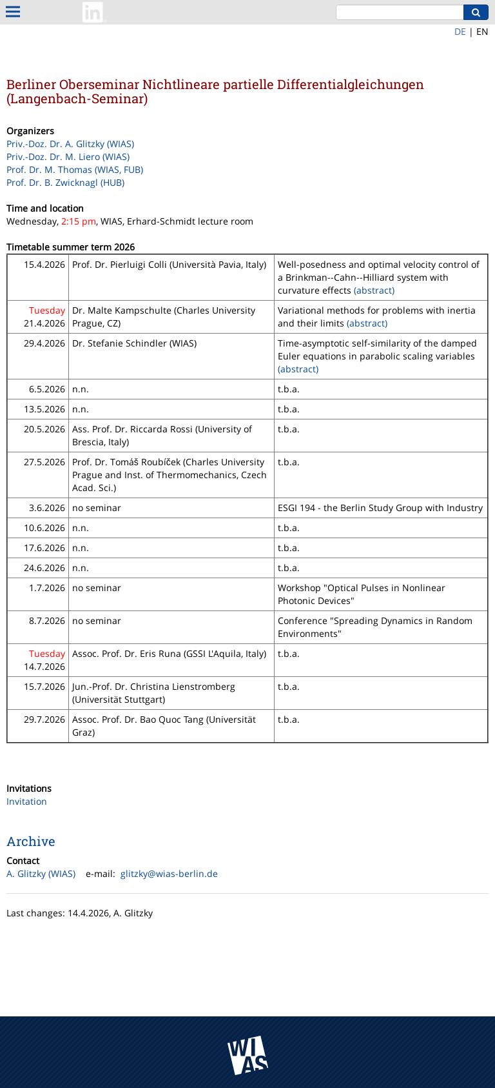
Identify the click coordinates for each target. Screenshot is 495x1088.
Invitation (26, 801)
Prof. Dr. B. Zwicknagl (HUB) (65, 182)
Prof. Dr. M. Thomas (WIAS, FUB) (74, 169)
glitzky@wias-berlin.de (169, 873)
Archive (30, 840)
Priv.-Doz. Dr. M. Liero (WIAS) (68, 156)
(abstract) (374, 290)
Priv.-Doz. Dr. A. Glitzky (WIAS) (70, 143)
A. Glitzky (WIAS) (40, 873)
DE (460, 31)
